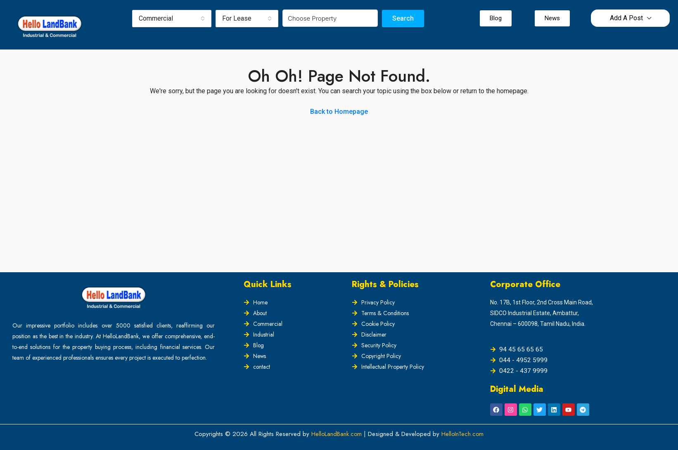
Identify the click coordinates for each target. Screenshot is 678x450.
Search (403, 18)
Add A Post (626, 18)
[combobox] (171, 18)
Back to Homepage (339, 111)
